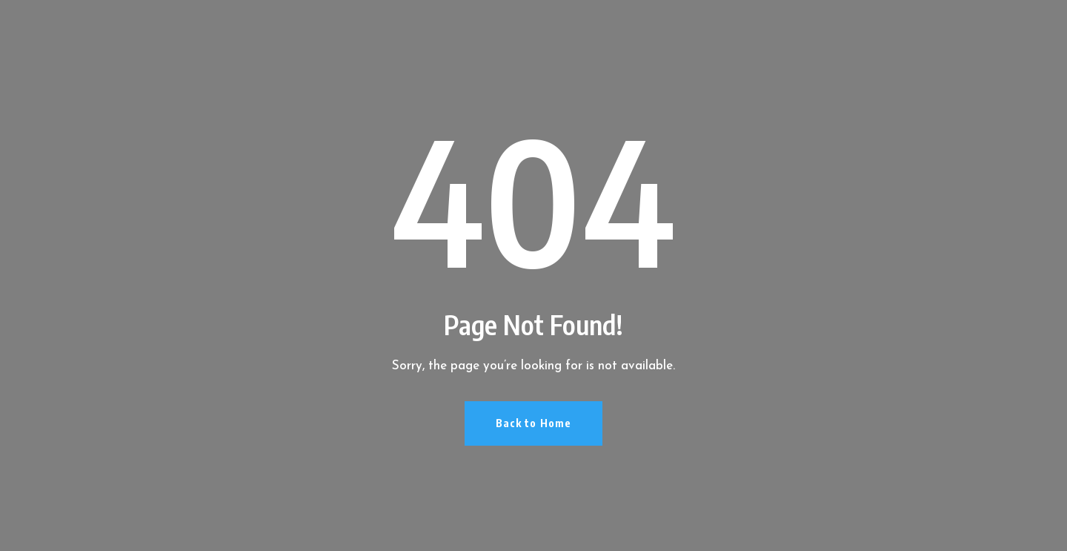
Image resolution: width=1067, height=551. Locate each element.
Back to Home (533, 423)
